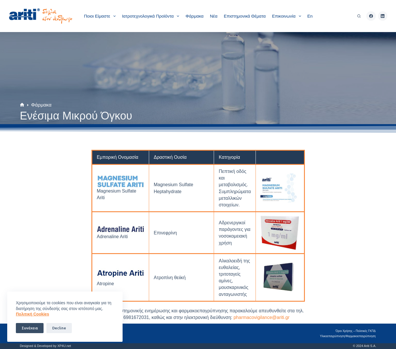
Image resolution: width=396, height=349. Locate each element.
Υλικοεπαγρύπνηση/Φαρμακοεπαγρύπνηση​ (348, 336)
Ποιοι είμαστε (101, 16)
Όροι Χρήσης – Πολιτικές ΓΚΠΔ (356, 331)
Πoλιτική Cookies (32, 314)
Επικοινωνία (287, 16)
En (310, 16)
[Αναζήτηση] (359, 16)
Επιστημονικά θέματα (245, 16)
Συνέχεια (30, 328)
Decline (59, 328)
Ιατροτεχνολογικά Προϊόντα (151, 16)
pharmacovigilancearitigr (262, 317)
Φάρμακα (194, 16)
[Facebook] (371, 16)
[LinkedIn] (383, 16)
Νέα (213, 16)
